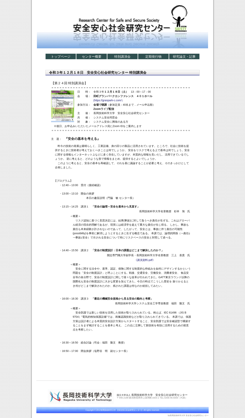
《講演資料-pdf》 (144, 260)
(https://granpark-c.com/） (108, 100)
